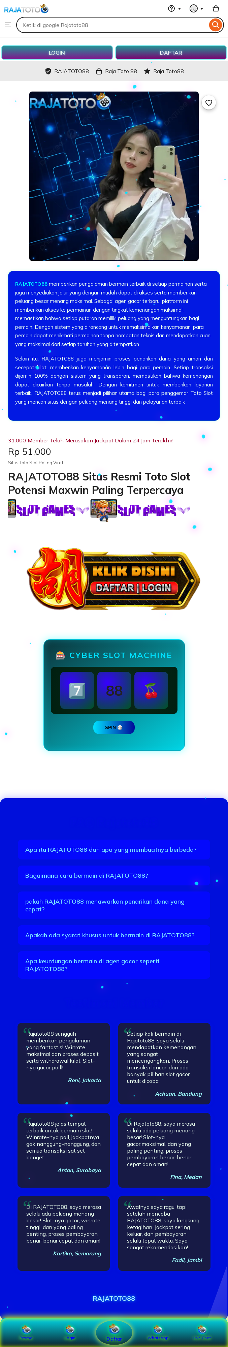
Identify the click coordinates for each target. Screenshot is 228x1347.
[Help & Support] (174, 8)
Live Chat (202, 1332)
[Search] (215, 25)
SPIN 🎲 (114, 727)
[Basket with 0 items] (216, 8)
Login (70, 1332)
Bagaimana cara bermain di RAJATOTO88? (86, 875)
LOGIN (57, 52)
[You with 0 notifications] (197, 8)
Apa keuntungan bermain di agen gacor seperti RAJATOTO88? (92, 965)
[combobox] (111, 25)
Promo (26, 1332)
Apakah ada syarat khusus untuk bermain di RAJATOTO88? (110, 935)
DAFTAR (171, 52)
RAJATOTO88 (31, 284)
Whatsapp (157, 1332)
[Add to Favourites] (209, 102)
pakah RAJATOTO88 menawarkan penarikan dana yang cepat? (105, 905)
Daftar (113, 1332)
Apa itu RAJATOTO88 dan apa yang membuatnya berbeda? (111, 849)
